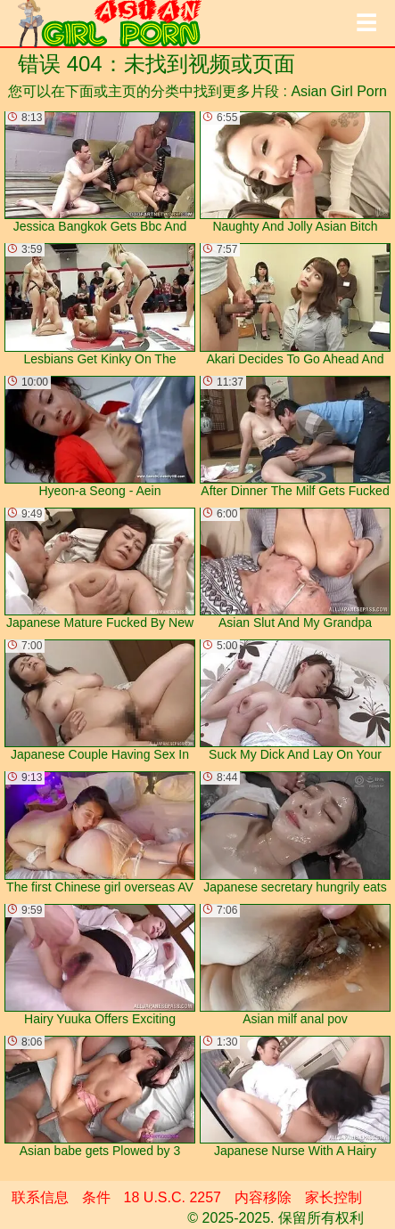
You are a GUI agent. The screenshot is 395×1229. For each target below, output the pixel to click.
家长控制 (333, 1197)
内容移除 (263, 1197)
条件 (96, 1197)
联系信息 (40, 1197)
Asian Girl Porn (339, 91)
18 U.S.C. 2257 (172, 1197)
